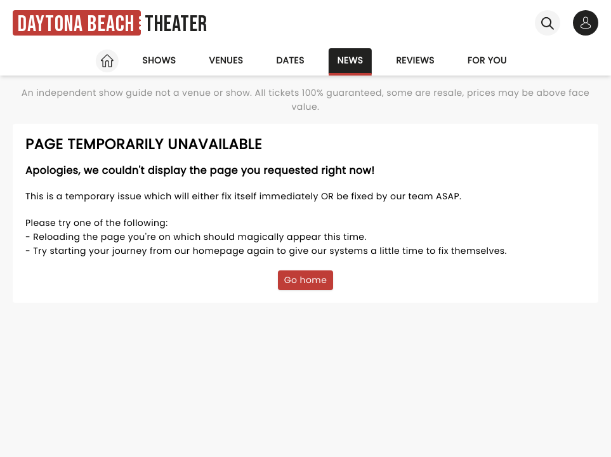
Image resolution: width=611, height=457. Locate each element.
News (351, 60)
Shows (159, 60)
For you (487, 60)
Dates (290, 60)
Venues (226, 60)
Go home (305, 280)
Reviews (415, 60)
